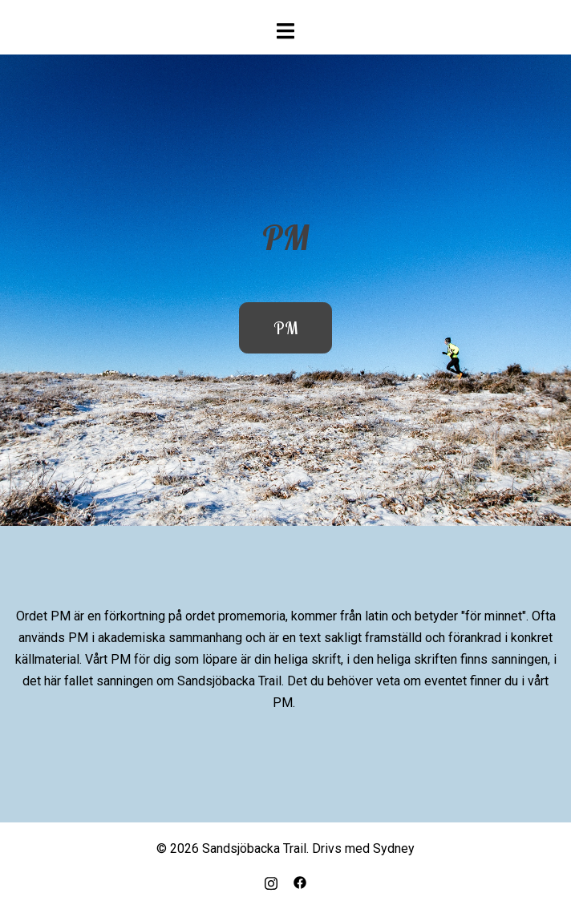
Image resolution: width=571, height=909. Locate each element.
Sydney (394, 848)
